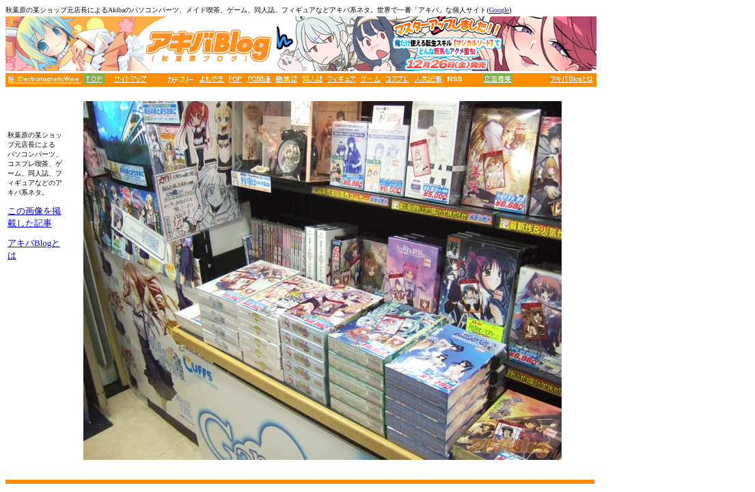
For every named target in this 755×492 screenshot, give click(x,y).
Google (499, 10)
